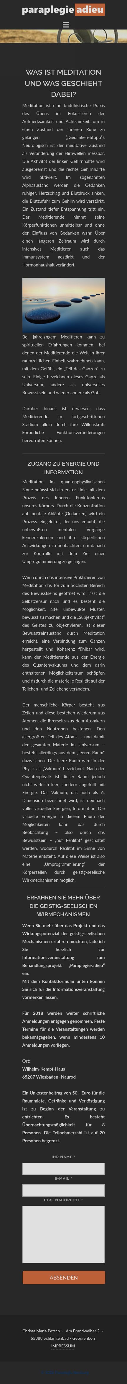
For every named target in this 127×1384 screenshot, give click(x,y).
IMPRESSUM (63, 1345)
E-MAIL (63, 1178)
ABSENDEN (64, 1277)
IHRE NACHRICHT (63, 1200)
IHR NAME (63, 1157)
